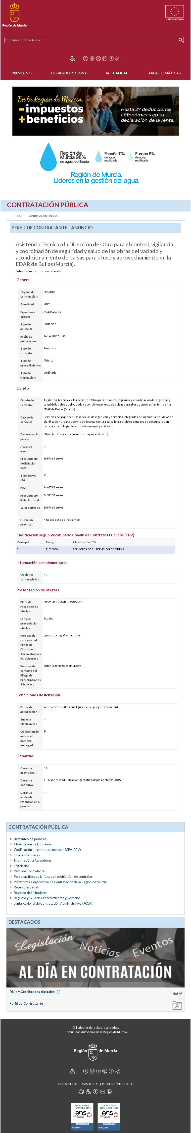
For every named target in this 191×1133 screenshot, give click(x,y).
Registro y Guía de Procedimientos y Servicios (47, 898)
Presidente (22, 73)
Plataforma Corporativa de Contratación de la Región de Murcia (60, 882)
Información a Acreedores (32, 860)
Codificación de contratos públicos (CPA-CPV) (47, 850)
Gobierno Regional (70, 73)
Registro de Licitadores (30, 893)
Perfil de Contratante (29, 871)
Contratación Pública (43, 215)
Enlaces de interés (27, 855)
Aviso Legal (90, 1083)
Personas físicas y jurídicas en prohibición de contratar (53, 876)
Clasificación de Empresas (32, 844)
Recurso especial (26, 887)
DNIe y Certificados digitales (35, 992)
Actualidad (117, 73)
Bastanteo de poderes (30, 839)
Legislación (22, 866)
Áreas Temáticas (164, 73)
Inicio (17, 215)
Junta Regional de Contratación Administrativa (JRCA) (53, 903)
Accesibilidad (68, 1083)
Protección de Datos (117, 1083)
